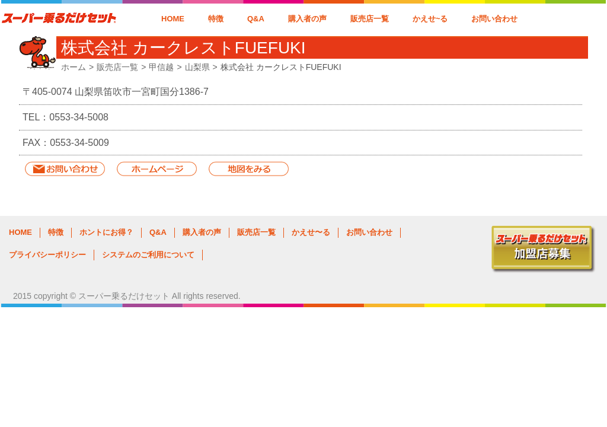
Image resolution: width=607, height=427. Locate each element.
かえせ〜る (311, 232)
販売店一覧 (369, 18)
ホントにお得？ (106, 232)
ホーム (73, 67)
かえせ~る (430, 18)
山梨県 (197, 67)
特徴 (215, 18)
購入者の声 (307, 18)
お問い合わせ (494, 18)
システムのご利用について (148, 254)
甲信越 (161, 67)
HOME (172, 18)
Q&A (255, 18)
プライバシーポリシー (47, 254)
